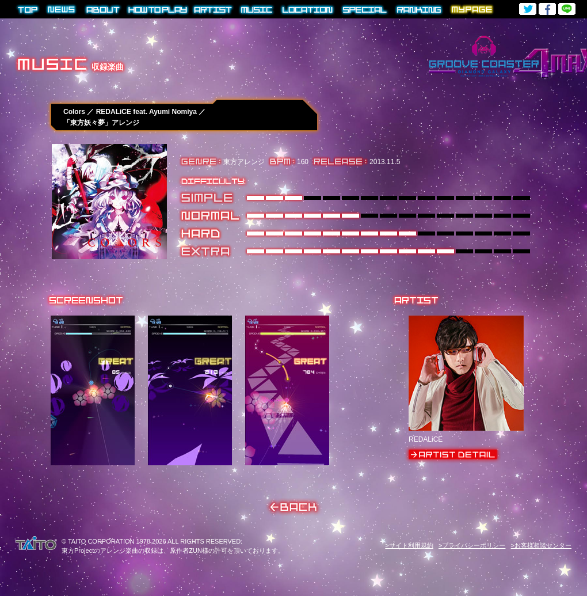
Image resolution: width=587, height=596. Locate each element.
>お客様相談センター (541, 545)
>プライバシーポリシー (472, 545)
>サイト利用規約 (409, 545)
